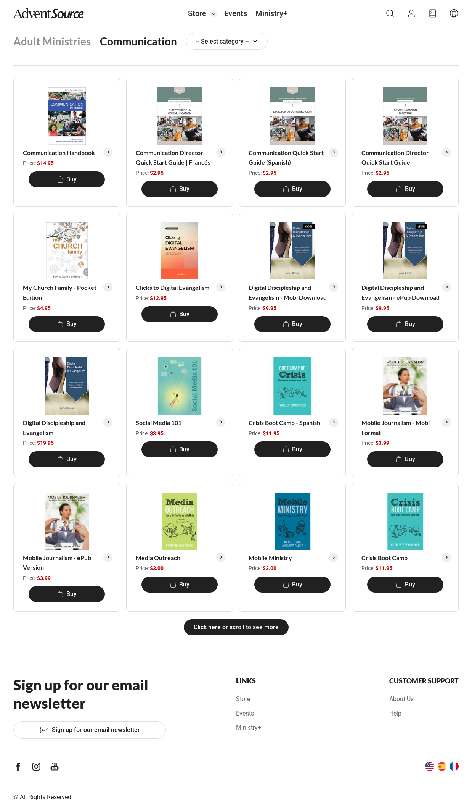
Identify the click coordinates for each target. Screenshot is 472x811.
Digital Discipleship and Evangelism (54, 427)
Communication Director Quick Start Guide (395, 157)
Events (235, 13)
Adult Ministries (52, 41)
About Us (401, 699)
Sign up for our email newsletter (90, 730)
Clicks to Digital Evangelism (172, 287)
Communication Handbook (59, 152)
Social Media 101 (158, 422)
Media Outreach (158, 557)
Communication (138, 41)
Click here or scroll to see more (236, 627)
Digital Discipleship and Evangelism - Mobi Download (288, 292)
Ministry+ (271, 13)
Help (395, 713)
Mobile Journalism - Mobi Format (395, 427)
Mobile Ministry (270, 557)
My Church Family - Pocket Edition (59, 292)
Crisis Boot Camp (384, 557)
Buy (67, 179)
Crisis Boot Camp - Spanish (284, 422)
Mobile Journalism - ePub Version (57, 562)
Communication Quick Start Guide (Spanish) (286, 157)
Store (197, 13)
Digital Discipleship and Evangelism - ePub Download (400, 292)
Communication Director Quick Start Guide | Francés (173, 157)
